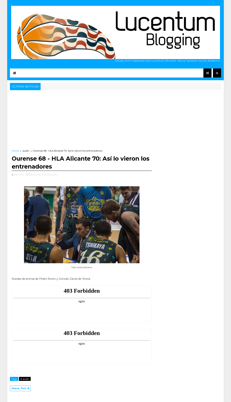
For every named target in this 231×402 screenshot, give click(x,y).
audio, (54, 174)
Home (15, 150)
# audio (24, 378)
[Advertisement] (115, 118)
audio (26, 150)
